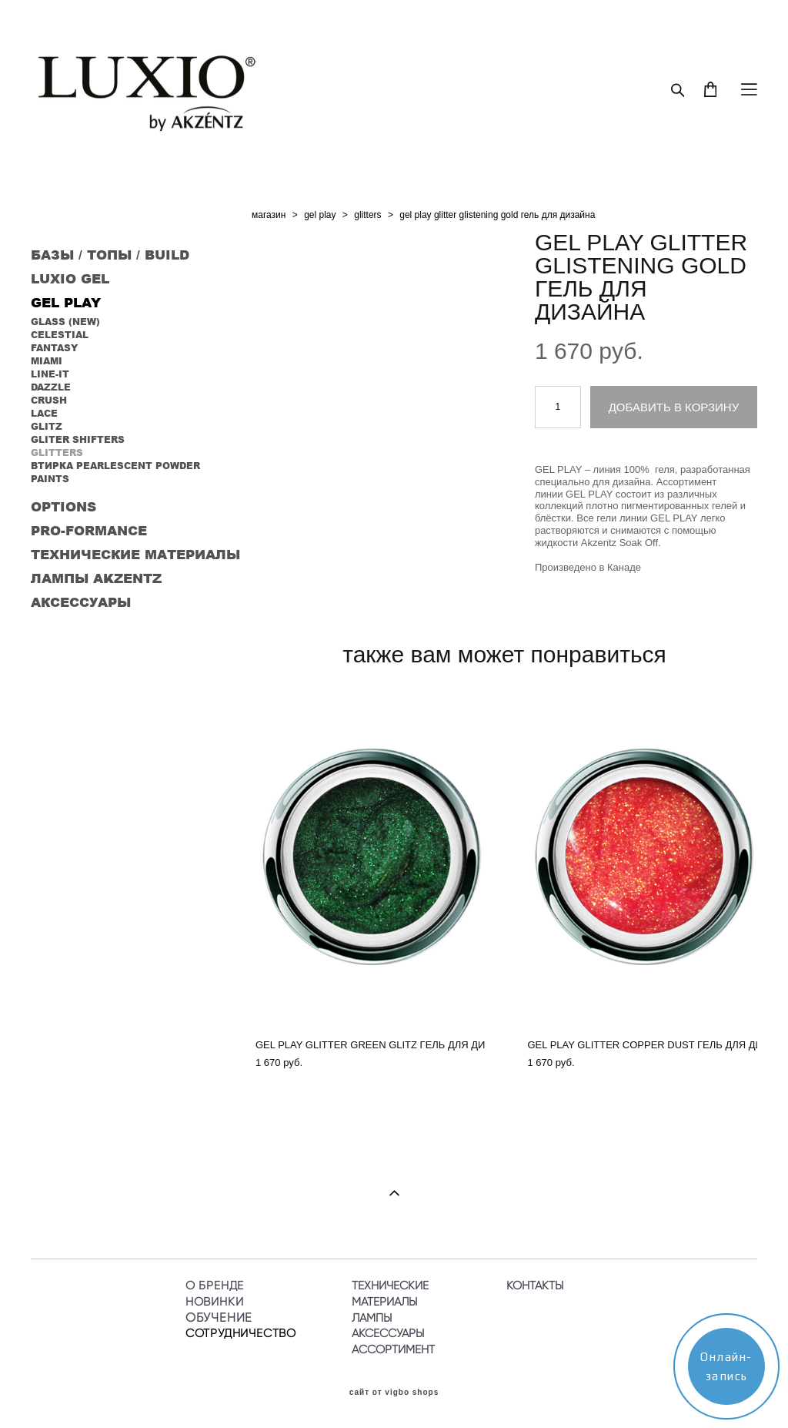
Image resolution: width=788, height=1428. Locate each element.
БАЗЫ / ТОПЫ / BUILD (110, 254)
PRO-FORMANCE (89, 530)
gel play (320, 215)
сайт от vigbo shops (394, 1392)
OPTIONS (63, 506)
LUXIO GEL (70, 278)
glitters (367, 215)
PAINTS (50, 478)
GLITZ (46, 426)
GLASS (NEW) (65, 321)
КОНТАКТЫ (534, 1285)
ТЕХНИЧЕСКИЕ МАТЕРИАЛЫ (135, 554)
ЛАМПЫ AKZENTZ (96, 577)
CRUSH (49, 400)
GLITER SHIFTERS (78, 439)
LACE (44, 413)
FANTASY (54, 347)
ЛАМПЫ (372, 1318)
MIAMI (46, 360)
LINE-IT (50, 373)
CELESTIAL (59, 334)
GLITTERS (57, 452)
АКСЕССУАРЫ (81, 601)
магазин (268, 215)
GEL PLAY (66, 302)
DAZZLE (51, 387)
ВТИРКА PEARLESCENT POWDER (115, 465)
